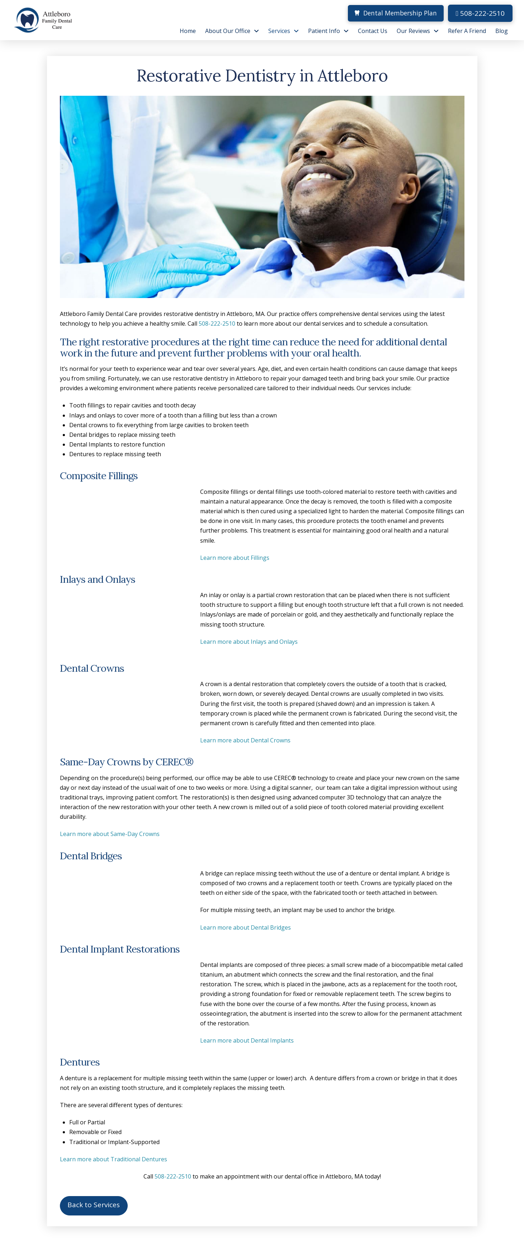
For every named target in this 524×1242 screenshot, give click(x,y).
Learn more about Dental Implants (247, 1040)
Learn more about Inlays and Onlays (249, 642)
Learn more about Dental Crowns (245, 740)
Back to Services (93, 1204)
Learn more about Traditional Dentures (113, 1159)
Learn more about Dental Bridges (245, 927)
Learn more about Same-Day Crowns (110, 834)
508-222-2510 (480, 13)
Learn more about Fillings (234, 558)
